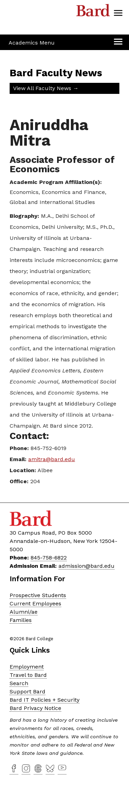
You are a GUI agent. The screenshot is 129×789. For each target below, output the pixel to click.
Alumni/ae (23, 611)
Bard (93, 12)
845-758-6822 (49, 557)
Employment (27, 666)
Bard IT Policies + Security (44, 700)
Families (21, 620)
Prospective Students (38, 595)
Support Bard (27, 691)
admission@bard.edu (86, 566)
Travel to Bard (28, 675)
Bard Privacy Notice (35, 708)
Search (19, 683)
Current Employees (35, 603)
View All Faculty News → (45, 88)
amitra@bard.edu (51, 459)
